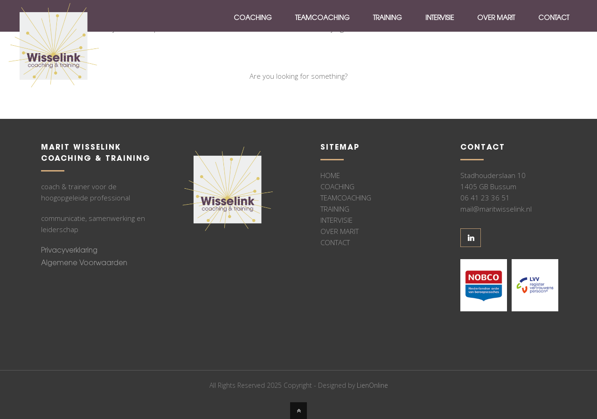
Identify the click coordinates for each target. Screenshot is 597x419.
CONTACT (335, 242)
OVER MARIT (339, 231)
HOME (330, 175)
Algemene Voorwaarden (84, 263)
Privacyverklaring (69, 250)
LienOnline (372, 385)
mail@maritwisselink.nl (496, 208)
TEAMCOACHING (345, 197)
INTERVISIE (336, 220)
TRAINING (334, 208)
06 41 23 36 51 (485, 197)
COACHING (337, 186)
